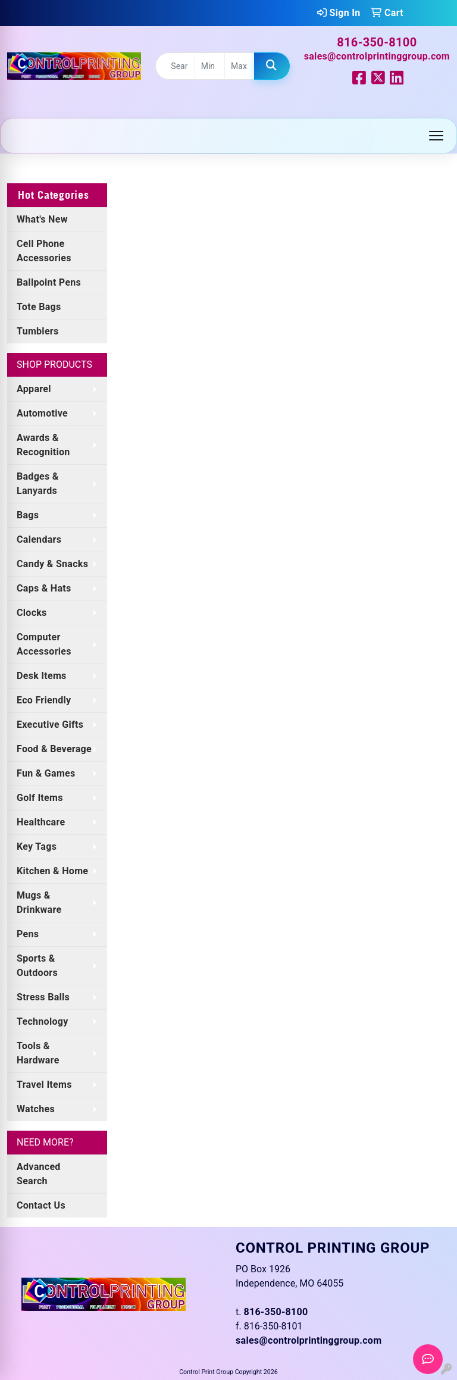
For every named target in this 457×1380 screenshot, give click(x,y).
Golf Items (40, 797)
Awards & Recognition (43, 445)
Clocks (32, 612)
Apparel (34, 389)
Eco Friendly (44, 700)
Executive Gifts (50, 724)
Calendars (39, 539)
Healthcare (41, 822)
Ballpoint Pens (49, 282)
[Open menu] (436, 136)
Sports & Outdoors (37, 965)
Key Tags (37, 846)
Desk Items (42, 675)
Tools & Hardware (38, 1053)
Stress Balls (43, 997)
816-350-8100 (377, 42)
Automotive (42, 413)
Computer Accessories (44, 644)
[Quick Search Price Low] (210, 66)
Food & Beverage (54, 749)
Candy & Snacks (52, 563)
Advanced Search (39, 1174)
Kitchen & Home (52, 871)
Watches (36, 1109)
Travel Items (44, 1084)
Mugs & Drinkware (39, 902)
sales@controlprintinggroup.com (377, 56)
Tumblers (38, 331)
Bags (28, 515)
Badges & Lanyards (38, 483)
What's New (42, 219)
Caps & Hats (44, 588)
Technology (42, 1021)
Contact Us (41, 1205)
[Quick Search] (175, 66)
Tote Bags (39, 306)
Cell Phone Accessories (44, 251)
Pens (28, 934)
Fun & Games (46, 773)
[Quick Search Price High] (239, 66)
